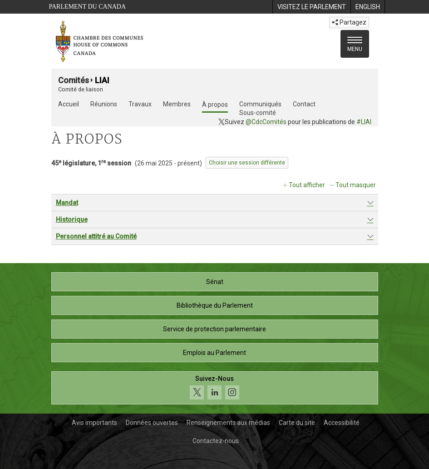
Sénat (214, 281)
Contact (304, 104)
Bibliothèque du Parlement (215, 305)
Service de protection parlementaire (214, 329)
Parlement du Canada (87, 6)
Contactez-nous (215, 440)
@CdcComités (266, 121)
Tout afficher (307, 185)
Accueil (68, 104)
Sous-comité (257, 112)
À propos (215, 104)
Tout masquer (355, 185)
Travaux (140, 104)
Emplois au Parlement (214, 352)
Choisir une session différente (247, 163)
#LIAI (363, 121)
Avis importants (94, 422)
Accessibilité (342, 422)
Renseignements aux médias (228, 422)
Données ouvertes (152, 422)
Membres (177, 104)
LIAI (102, 80)
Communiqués (260, 104)
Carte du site (297, 422)
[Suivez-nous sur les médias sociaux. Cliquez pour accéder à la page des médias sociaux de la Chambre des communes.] (214, 387)
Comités (73, 80)
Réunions (103, 104)
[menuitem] (311, 7)
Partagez (349, 22)
